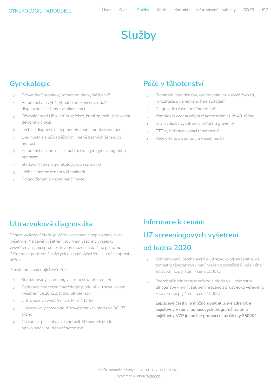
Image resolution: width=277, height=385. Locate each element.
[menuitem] (94, 10)
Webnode (153, 376)
